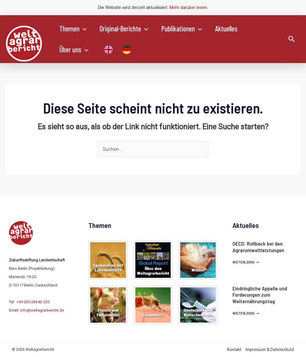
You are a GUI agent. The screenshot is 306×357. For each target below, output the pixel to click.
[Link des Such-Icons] (291, 39)
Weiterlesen (245, 262)
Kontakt (234, 349)
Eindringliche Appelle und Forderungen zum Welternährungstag (259, 294)
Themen (73, 28)
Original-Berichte (126, 28)
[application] (83, 28)
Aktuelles (231, 28)
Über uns (74, 49)
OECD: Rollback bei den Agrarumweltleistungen (258, 246)
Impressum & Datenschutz (270, 349)
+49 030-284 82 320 (33, 302)
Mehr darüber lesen (188, 7)
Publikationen (185, 28)
